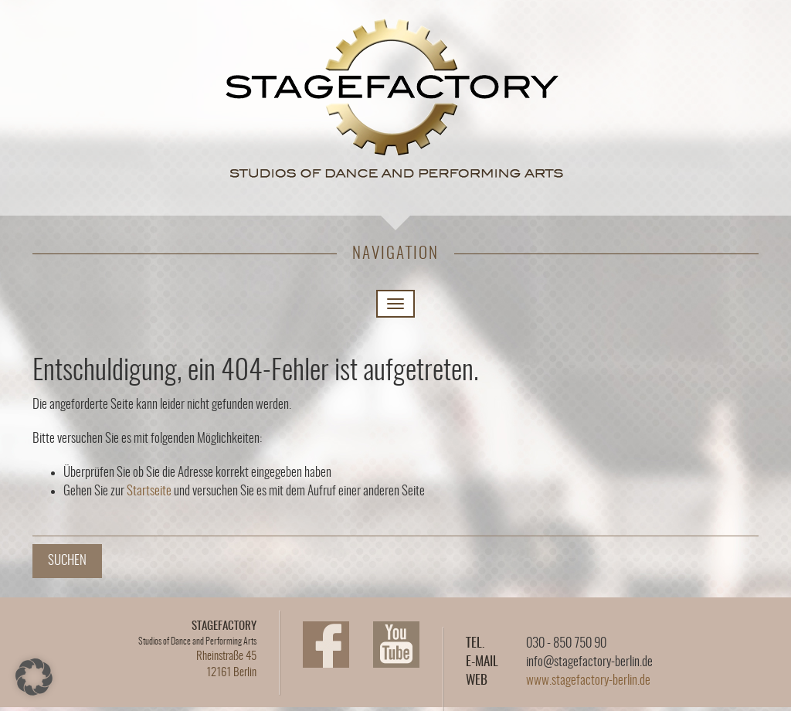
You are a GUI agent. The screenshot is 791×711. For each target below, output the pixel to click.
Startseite (149, 491)
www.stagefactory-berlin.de (588, 680)
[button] (34, 677)
